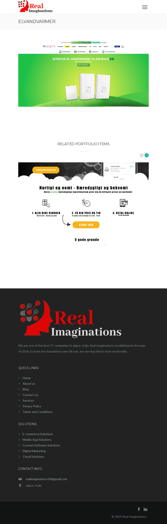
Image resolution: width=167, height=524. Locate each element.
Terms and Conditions (38, 412)
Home (27, 378)
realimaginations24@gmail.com (46, 479)
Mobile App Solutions (37, 439)
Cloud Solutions (33, 456)
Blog (26, 389)
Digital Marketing (34, 451)
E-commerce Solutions (38, 434)
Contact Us (30, 395)
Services (28, 400)
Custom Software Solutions (41, 445)
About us (29, 383)
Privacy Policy (32, 406)
